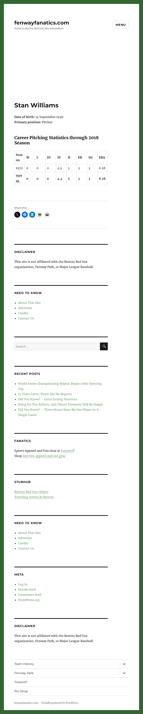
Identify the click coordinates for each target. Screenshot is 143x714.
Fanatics (67, 451)
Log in (22, 584)
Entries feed (27, 589)
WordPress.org (29, 600)
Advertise (25, 308)
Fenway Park (24, 673)
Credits (23, 313)
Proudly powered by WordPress (60, 703)
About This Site (29, 303)
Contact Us (26, 318)
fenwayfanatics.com (41, 23)
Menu (121, 25)
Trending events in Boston (34, 497)
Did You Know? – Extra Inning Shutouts (47, 399)
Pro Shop (21, 691)
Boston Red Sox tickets (31, 492)
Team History (24, 664)
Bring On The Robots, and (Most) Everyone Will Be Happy (60, 404)
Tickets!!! (20, 682)
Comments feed (29, 595)
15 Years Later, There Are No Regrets (45, 394)
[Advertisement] (72, 74)
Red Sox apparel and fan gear (44, 456)
